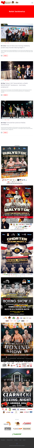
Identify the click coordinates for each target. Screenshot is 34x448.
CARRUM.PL (23, 445)
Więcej (5, 55)
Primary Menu (32, 2)
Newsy (6, 42)
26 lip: (14, 85)
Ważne (8, 42)
